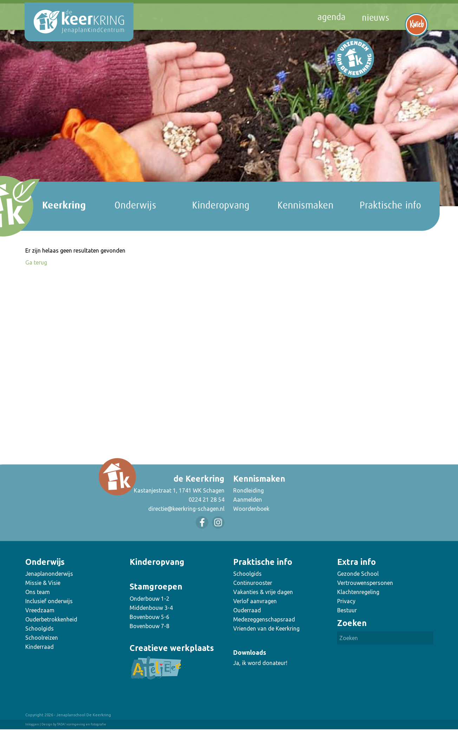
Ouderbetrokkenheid (51, 619)
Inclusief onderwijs (49, 601)
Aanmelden (247, 499)
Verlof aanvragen (255, 601)
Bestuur (347, 610)
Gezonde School (358, 574)
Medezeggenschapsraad (264, 619)
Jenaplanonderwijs (49, 574)
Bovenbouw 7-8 (149, 626)
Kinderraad (39, 647)
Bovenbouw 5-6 (149, 617)
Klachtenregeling (358, 592)
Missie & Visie (42, 583)
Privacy (346, 601)
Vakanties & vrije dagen (263, 592)
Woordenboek (251, 509)
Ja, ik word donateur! (260, 663)
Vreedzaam (39, 610)
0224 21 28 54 (206, 499)
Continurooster (252, 583)
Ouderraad (247, 610)
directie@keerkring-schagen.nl (186, 509)
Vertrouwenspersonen (365, 583)
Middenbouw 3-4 (151, 608)
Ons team (37, 592)
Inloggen (32, 724)
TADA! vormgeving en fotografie (81, 724)
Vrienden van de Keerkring (266, 628)
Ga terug (36, 262)
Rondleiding (248, 490)
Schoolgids (39, 628)
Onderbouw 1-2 (149, 598)
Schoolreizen (41, 637)
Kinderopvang (157, 562)
